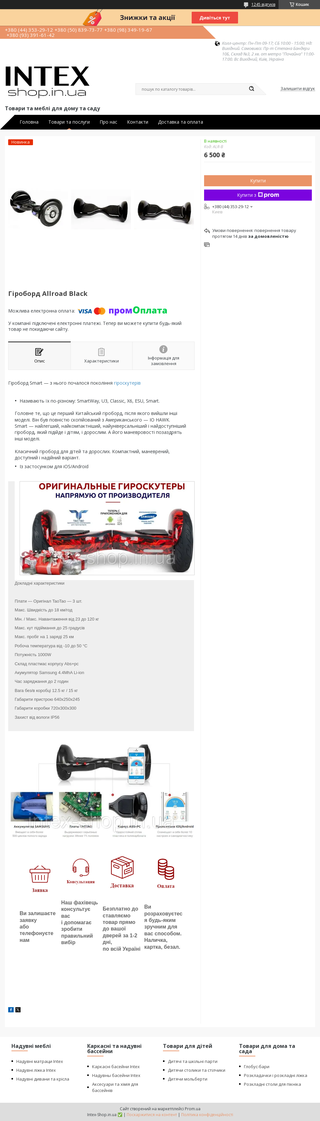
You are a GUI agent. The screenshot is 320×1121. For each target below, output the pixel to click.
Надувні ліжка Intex (36, 1070)
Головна (29, 122)
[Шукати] (251, 89)
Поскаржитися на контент (152, 1114)
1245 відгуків (263, 4)
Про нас (108, 122)
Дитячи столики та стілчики (196, 1070)
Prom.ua (192, 1109)
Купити (258, 180)
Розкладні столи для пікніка (272, 1084)
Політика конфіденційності (207, 1114)
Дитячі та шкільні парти (192, 1061)
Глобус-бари (256, 1066)
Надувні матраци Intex (39, 1061)
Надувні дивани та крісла (42, 1079)
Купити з (258, 195)
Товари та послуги (69, 122)
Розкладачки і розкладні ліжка (275, 1075)
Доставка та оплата (180, 122)
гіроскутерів (127, 383)
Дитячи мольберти (187, 1079)
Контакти (137, 122)
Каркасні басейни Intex (116, 1066)
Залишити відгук (297, 88)
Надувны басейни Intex (116, 1075)
